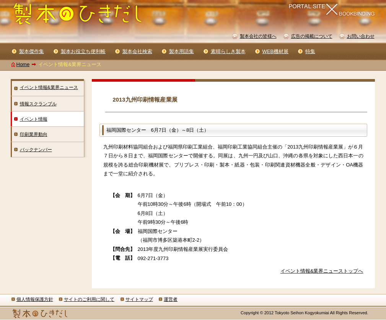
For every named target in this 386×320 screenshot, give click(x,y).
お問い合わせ (361, 36)
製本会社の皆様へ (258, 36)
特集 (310, 51)
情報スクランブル (38, 104)
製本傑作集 (31, 51)
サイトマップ (139, 299)
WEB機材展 (275, 51)
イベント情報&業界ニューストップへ (321, 271)
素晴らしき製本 (228, 51)
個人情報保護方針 (34, 299)
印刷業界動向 (33, 134)
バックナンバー (36, 149)
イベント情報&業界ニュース (49, 87)
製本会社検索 (137, 51)
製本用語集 (181, 51)
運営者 (171, 299)
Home (23, 64)
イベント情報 (33, 119)
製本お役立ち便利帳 (83, 51)
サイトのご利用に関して (89, 299)
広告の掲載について (311, 36)
